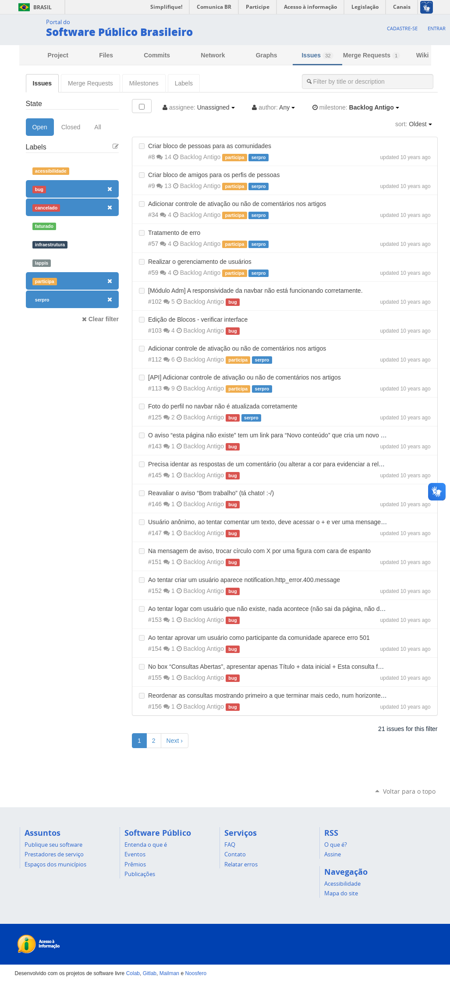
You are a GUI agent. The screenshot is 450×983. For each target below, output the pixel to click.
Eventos (134, 854)
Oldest (413, 124)
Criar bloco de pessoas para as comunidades (209, 145)
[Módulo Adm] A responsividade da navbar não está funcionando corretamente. (255, 290)
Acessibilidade (342, 883)
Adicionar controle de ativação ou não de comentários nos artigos (237, 203)
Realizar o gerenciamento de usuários (200, 261)
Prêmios (135, 864)
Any (273, 107)
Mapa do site (341, 893)
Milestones (144, 83)
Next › (175, 740)
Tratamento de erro (174, 232)
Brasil (33, 7)
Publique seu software (53, 844)
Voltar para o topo (409, 791)
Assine (332, 854)
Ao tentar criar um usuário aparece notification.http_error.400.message (244, 579)
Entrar (437, 28)
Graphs (266, 55)
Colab (133, 973)
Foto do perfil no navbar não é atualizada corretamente (223, 406)
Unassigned (199, 107)
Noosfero (195, 973)
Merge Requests (371, 55)
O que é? (335, 844)
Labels (184, 83)
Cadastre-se (402, 28)
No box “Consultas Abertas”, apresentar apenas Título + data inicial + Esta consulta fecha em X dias (284, 666)
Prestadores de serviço (54, 854)
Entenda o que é (145, 844)
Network (213, 55)
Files (106, 55)
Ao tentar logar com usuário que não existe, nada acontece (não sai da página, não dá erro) (273, 608)
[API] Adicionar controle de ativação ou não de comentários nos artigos (244, 377)
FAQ (229, 844)
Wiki (422, 55)
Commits (157, 55)
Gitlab (149, 973)
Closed (71, 127)
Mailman (169, 973)
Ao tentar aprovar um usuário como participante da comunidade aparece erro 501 (259, 637)
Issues (317, 55)
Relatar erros (241, 864)
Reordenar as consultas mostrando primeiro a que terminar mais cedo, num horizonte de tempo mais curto (293, 695)
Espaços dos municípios (55, 864)
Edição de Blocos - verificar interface (198, 319)
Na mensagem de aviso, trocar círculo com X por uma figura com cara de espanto (259, 550)
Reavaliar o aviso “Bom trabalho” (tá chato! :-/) (211, 493)
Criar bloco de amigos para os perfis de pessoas (214, 174)
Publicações (139, 874)
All (97, 127)
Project (58, 55)
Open (39, 127)
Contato (235, 854)
